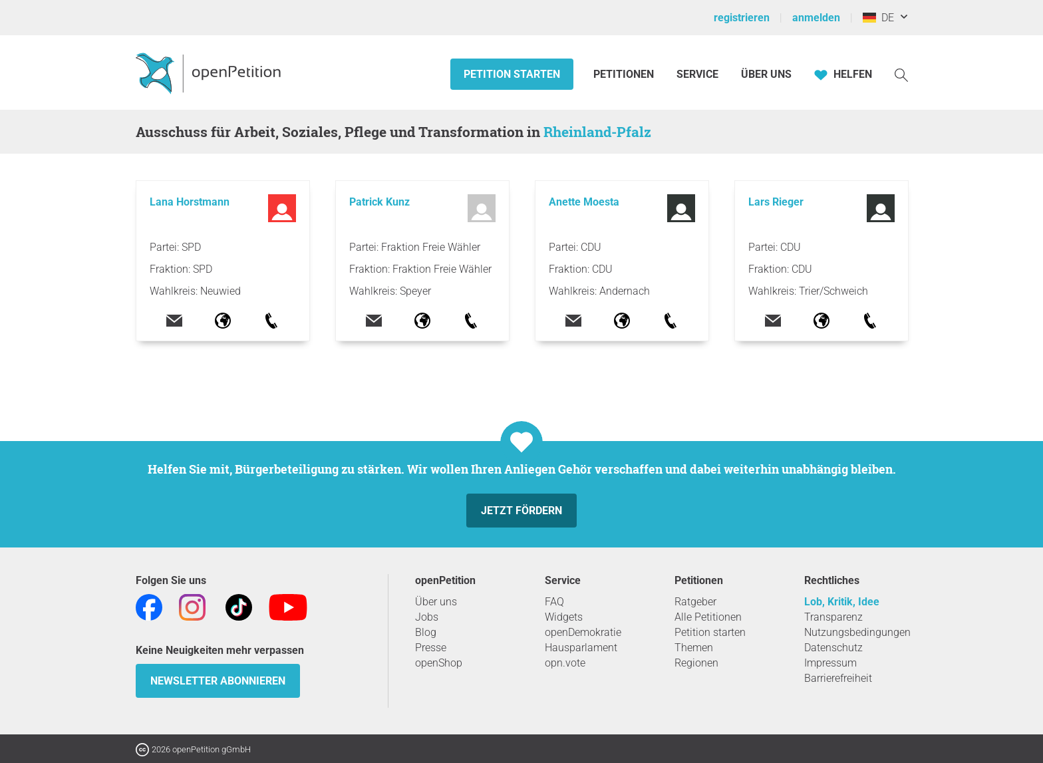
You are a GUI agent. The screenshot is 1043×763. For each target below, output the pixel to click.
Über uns (436, 601)
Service (697, 74)
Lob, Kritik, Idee (841, 601)
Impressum (830, 663)
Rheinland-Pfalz (597, 131)
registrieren (742, 17)
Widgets (564, 617)
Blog (425, 632)
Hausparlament (581, 647)
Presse (430, 647)
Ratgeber (695, 601)
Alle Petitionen (708, 617)
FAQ (554, 601)
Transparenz (833, 617)
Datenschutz (833, 647)
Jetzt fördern (521, 510)
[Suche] (901, 74)
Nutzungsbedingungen (857, 632)
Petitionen (625, 74)
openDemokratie (583, 632)
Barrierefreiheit (838, 678)
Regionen (696, 663)
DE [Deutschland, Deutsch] (878, 17)
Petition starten (512, 74)
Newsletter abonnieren (217, 681)
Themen (693, 647)
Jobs (426, 617)
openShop (438, 663)
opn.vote (565, 663)
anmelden (816, 17)
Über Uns (766, 74)
